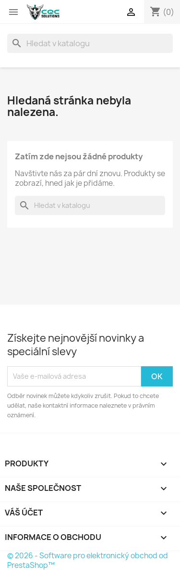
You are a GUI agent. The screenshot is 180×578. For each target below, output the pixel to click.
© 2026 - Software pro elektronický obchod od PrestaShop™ (87, 560)
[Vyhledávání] (90, 43)
